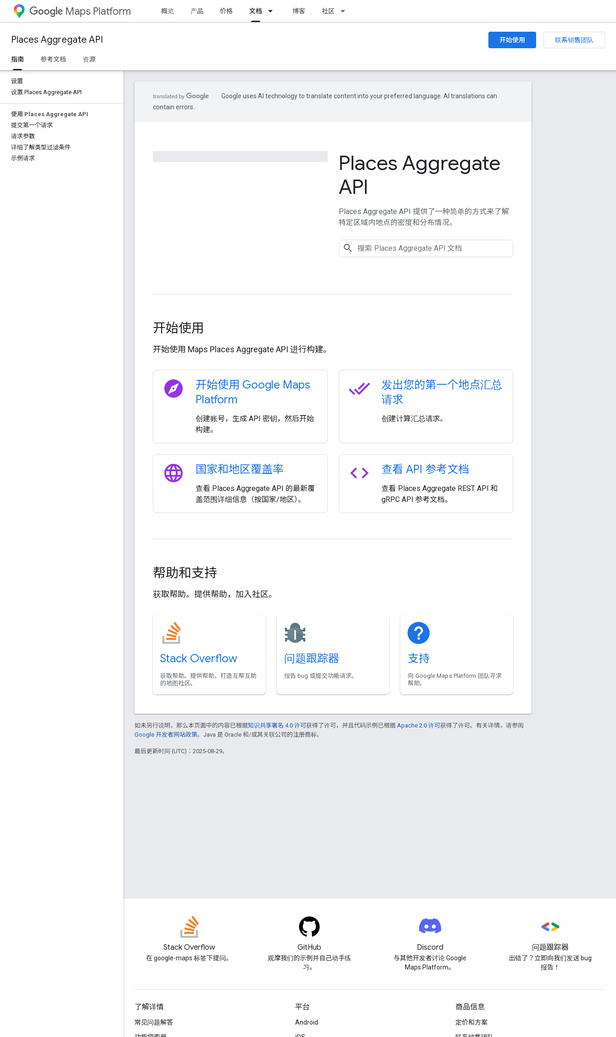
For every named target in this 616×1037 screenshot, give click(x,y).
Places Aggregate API (57, 39)
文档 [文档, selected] (255, 11)
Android (306, 1022)
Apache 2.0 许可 (418, 725)
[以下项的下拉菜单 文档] (273, 11)
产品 (196, 11)
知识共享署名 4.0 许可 (277, 725)
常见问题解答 (153, 1022)
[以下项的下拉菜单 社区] (346, 11)
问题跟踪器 (311, 658)
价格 (226, 11)
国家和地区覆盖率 (240, 469)
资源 (89, 59)
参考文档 (53, 59)
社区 (328, 11)
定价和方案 (471, 1022)
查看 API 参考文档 (425, 469)
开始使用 (512, 40)
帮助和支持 (185, 573)
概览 (167, 11)
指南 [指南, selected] (17, 59)
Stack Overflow (198, 658)
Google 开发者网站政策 (165, 734)
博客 (298, 11)
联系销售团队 (574, 40)
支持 (419, 658)
